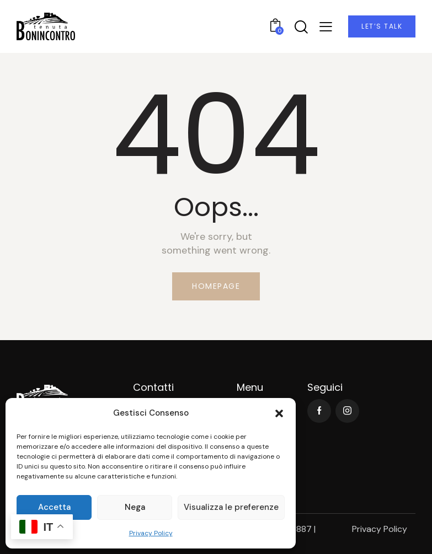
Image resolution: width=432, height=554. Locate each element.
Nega (135, 507)
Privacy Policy (151, 533)
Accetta (54, 507)
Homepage (216, 286)
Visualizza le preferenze (231, 507)
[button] (279, 413)
